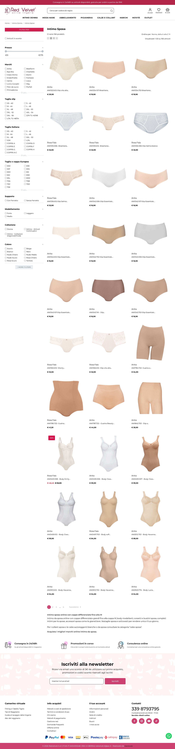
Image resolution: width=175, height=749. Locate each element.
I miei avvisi (94, 724)
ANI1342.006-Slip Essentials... (101, 201)
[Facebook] (134, 721)
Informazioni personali (98, 709)
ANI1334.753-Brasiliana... (141, 90)
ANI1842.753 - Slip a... (140, 423)
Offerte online (53, 728)
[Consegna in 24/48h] (31, 645)
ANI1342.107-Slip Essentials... (143, 201)
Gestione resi (52, 721)
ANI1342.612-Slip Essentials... (59, 257)
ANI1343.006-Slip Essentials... (143, 257)
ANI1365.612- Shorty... (56, 368)
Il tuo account (97, 703)
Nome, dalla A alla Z (161, 34)
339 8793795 (145, 708)
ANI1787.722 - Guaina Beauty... (101, 423)
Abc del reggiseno (12, 718)
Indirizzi (92, 718)
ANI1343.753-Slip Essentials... (143, 312)
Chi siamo (51, 715)
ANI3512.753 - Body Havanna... (143, 534)
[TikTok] (156, 721)
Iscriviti (115, 681)
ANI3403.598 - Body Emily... (58, 479)
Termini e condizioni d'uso (58, 712)
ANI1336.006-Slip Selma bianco (144, 146)
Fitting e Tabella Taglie (14, 709)
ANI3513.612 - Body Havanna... (59, 590)
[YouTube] (149, 721)
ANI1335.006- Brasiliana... (57, 146)
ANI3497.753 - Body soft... (100, 534)
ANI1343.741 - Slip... (97, 312)
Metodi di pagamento (56, 718)
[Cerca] (111, 10)
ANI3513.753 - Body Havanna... (101, 590)
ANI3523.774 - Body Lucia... (142, 590)
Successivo (75, 607)
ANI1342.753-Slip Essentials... (101, 257)
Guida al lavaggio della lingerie (18, 715)
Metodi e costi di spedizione (59, 709)
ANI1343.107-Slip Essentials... (58, 312)
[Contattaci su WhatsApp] (169, 736)
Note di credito (95, 715)
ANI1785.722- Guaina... (56, 423)
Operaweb (128, 746)
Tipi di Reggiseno (12, 712)
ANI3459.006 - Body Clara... (100, 479)
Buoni (91, 721)
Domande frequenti (55, 724)
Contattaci (51, 731)
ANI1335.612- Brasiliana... (99, 146)
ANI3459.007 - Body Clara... (142, 479)
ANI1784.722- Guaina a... (141, 368)
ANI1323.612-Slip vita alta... (58, 90)
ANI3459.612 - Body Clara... (58, 534)
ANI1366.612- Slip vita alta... (100, 368)
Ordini (92, 712)
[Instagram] (141, 721)
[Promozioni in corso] (87, 645)
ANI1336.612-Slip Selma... (57, 201)
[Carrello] (167, 10)
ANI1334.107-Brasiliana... (99, 90)
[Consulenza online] (144, 645)
